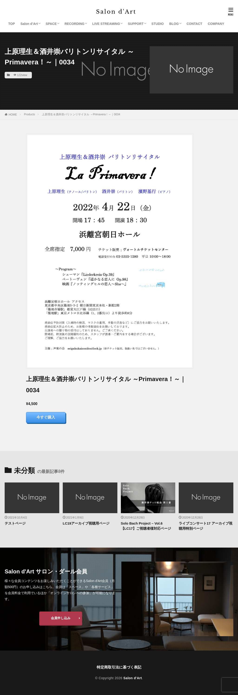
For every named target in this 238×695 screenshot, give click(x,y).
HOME (13, 114)
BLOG (173, 24)
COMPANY (216, 24)
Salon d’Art (29, 24)
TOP (11, 24)
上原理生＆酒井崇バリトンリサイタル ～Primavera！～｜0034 (81, 114)
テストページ (15, 523)
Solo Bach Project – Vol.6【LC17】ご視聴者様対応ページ (146, 526)
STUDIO (158, 24)
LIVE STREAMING (106, 24)
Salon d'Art (132, 678)
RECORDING (75, 24)
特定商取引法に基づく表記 (119, 667)
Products (29, 114)
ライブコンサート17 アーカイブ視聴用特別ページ (205, 526)
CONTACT (194, 24)
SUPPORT (136, 24)
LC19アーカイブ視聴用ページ (86, 523)
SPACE (51, 24)
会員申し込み (60, 618)
